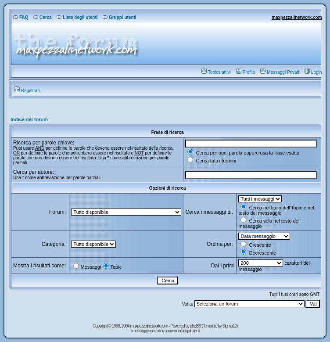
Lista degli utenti (77, 17)
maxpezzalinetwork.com (297, 17)
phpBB (196, 326)
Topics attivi (216, 72)
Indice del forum (29, 119)
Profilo (245, 72)
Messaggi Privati (279, 72)
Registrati (26, 90)
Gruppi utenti (119, 17)
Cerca (42, 17)
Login (313, 72)
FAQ (21, 17)
